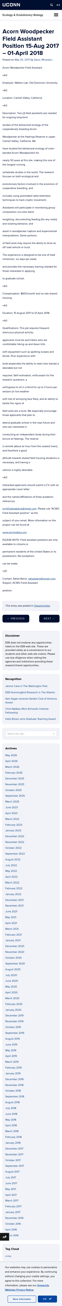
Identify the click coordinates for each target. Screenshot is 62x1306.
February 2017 (13, 1206)
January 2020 (13, 1010)
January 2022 (13, 894)
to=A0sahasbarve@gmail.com (19, 508)
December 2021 (14, 900)
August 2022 (12, 859)
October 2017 (13, 1160)
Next (49, 618)
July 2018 (10, 1108)
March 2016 (12, 1235)
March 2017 (11, 1200)
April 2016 (11, 1229)
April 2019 (11, 1056)
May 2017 (10, 1189)
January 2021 (13, 940)
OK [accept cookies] (47, 1298)
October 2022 (13, 848)
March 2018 (12, 1131)
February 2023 (13, 825)
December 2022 (14, 836)
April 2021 (11, 923)
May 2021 (10, 917)
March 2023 (12, 819)
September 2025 (15, 795)
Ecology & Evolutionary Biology (22, 15)
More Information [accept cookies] (22, 1299)
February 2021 (13, 934)
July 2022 (11, 865)
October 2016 (13, 1224)
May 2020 (11, 986)
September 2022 (15, 853)
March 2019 (12, 1062)
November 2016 (14, 1218)
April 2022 (11, 876)
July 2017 (10, 1177)
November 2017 (14, 1154)
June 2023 (11, 807)
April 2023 (11, 813)
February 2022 (13, 888)
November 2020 (14, 952)
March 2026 (12, 767)
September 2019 (14, 1033)
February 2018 (13, 1137)
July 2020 (11, 975)
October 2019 (13, 1027)
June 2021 (11, 911)
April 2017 (11, 1195)
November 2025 (14, 784)
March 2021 (12, 929)
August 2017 (12, 1171)
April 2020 (11, 992)
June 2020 (11, 981)
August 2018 (12, 1102)
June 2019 (11, 1044)
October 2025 (13, 790)
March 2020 (12, 998)
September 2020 (15, 963)
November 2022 (14, 842)
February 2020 (13, 1004)
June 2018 (11, 1114)
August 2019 (12, 1038)
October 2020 (13, 957)
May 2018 (10, 1119)
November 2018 (14, 1085)
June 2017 (11, 1183)
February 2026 (13, 772)
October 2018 (13, 1090)
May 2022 (11, 871)
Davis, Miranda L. (43, 59)
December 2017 (14, 1148)
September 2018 (14, 1096)
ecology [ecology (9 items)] (8, 1256)
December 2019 (14, 1015)
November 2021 (14, 905)
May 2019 (10, 1050)
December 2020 (14, 946)
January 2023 (13, 830)
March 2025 (12, 801)
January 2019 (13, 1073)
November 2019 (14, 1021)
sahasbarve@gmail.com (41, 578)
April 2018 (11, 1125)
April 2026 (11, 761)
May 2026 (11, 755)
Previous (16, 618)
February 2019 (13, 1067)
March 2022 (12, 882)
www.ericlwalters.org (14, 532)
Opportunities (42, 605)
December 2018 (14, 1079)
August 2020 (13, 969)
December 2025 (14, 778)
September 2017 (14, 1166)
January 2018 (13, 1143)
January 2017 (12, 1212)
